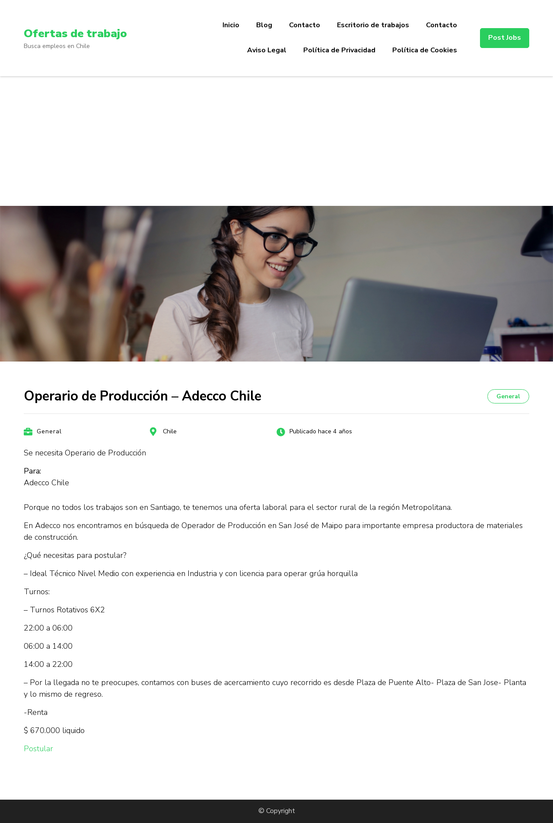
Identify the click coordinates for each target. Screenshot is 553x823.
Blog (264, 25)
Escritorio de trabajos (373, 25)
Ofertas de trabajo (78, 33)
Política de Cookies (424, 50)
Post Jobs (504, 37)
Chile (170, 431)
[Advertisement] (276, 141)
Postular (38, 748)
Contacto (304, 25)
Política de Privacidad (339, 50)
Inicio (230, 25)
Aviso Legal (266, 50)
